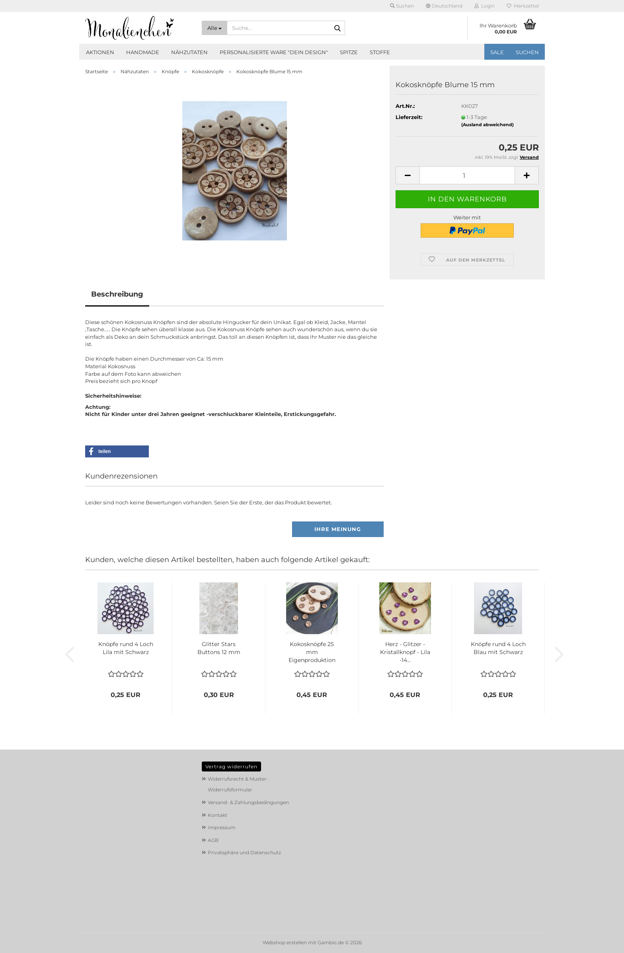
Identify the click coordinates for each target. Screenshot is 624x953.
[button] (444, 6)
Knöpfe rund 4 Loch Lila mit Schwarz (125, 648)
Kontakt (217, 815)
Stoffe (380, 52)
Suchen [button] (402, 6)
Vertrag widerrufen (231, 766)
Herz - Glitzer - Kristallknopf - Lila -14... (405, 652)
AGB (213, 840)
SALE (497, 52)
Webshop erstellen (285, 942)
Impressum (222, 827)
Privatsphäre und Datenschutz (244, 852)
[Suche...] (214, 28)
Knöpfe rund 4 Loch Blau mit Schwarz (498, 648)
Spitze (349, 52)
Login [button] (484, 6)
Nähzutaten (189, 52)
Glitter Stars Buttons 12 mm (218, 648)
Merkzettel (523, 6)
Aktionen (100, 52)
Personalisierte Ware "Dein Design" (274, 52)
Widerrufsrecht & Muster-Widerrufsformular (238, 784)
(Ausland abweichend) (487, 124)
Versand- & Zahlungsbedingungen (248, 802)
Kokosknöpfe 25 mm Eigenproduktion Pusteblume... (312, 652)
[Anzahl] (467, 175)
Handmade (142, 52)
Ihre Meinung (337, 529)
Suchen (527, 52)
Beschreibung (117, 294)
